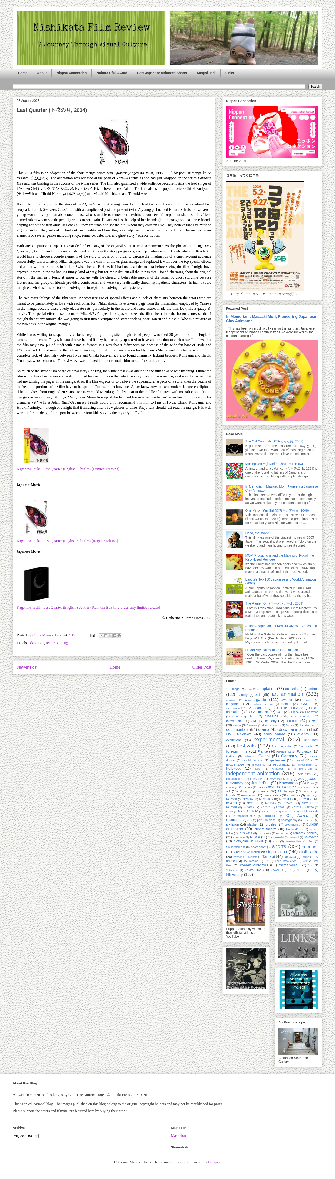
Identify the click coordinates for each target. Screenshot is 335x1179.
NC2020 (265, 807)
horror (257, 768)
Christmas (311, 712)
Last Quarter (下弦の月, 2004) (52, 110)
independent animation (253, 773)
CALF (306, 704)
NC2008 (231, 799)
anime (313, 688)
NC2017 (307, 803)
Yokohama (232, 870)
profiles (271, 824)
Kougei (230, 787)
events (303, 734)
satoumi (294, 837)
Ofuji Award (297, 815)
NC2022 (296, 807)
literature (303, 787)
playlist (252, 824)
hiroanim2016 (235, 764)
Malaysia (245, 791)
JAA (301, 779)
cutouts (292, 721)
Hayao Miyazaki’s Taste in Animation (271, 650)
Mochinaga (286, 791)
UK (266, 861)
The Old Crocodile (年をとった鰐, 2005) (274, 441)
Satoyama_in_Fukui (248, 841)
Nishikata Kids (309, 811)
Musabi (231, 795)
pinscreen (308, 820)
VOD (305, 861)
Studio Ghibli (308, 852)
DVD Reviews (239, 734)
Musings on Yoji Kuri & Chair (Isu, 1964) (274, 464)
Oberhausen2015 (244, 816)
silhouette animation (246, 852)
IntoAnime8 (275, 779)
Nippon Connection (72, 73)
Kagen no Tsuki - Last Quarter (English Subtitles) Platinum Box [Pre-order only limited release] (88, 607)
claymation (234, 721)
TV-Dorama (250, 861)
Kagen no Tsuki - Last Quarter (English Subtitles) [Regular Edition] (67, 541)
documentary (237, 729)
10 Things (232, 689)
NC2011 (285, 799)
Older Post (201, 667)
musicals (294, 795)
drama (263, 729)
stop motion (276, 851)
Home (22, 73)
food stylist (306, 746)
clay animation (301, 716)
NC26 (310, 807)
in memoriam (303, 768)
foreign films (237, 751)
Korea (310, 783)
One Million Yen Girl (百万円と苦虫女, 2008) (277, 510)
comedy (271, 721)
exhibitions (233, 740)
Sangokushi (206, 73)
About (42, 73)
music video (272, 795)
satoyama (311, 837)
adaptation (36, 643)
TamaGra (290, 857)
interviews (256, 779)
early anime (274, 734)
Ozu (249, 820)
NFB (241, 811)
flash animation (282, 746)
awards (286, 700)
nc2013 (231, 803)
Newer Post (27, 667)
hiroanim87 (258, 764)
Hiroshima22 (281, 764)
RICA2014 (245, 833)
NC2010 (265, 799)
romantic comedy (305, 833)
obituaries (271, 816)
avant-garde (255, 699)
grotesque (277, 760)
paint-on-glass (266, 820)
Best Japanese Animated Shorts (162, 73)
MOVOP (308, 791)
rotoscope (239, 837)
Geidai (264, 756)
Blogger (214, 1162)
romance (282, 833)
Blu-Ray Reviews (262, 704)
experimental (269, 739)
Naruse (310, 795)
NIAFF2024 (288, 811)
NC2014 (252, 803)
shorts (279, 846)
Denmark (252, 725)
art (257, 694)
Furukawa (304, 751)
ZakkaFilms (253, 870)
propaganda (292, 824)
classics (271, 716)
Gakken (231, 756)
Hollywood (233, 768)
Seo (310, 841)
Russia (255, 837)
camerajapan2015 (236, 708)
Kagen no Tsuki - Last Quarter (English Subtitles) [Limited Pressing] (68, 469)
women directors (253, 865)
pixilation (232, 824)
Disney (290, 725)
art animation (287, 694)
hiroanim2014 (304, 760)
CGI (279, 712)
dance (237, 725)
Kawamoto (288, 783)
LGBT (286, 787)
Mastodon (178, 1136)
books (285, 704)
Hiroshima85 (305, 764)
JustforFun (260, 783)
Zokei (275, 870)
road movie (264, 833)
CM (253, 721)
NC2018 (231, 807)
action (248, 689)
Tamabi (268, 856)
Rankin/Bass (294, 829)
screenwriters (294, 841)
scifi (275, 841)
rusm (184, 1162)
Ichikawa (277, 768)
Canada (260, 708)
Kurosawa (245, 787)
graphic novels (252, 760)
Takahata (252, 857)
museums (248, 795)
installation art (235, 779)
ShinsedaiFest (235, 847)
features (52, 643)
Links (229, 73)
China (295, 712)
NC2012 (305, 799)
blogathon (233, 704)
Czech (313, 721)
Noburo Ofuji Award (112, 73)
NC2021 (281, 807)
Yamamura (288, 865)
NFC (255, 811)
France (263, 751)
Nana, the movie (257, 533)
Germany (289, 756)
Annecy (243, 695)
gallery (247, 756)
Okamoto (232, 820)
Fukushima (283, 751)
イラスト (296, 870)
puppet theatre (265, 829)
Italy (290, 779)
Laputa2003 (266, 787)
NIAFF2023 (270, 811)
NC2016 (289, 803)
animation (292, 689)
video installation (286, 861)
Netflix (229, 811)
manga (65, 643)
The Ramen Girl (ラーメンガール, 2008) (274, 603)
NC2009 (248, 799)
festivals (246, 746)
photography (289, 820)
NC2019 (248, 807)
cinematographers (244, 716)
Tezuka (305, 857)
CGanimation (258, 712)
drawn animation (293, 729)
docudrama (306, 725)
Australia (231, 700)
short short (258, 847)
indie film (304, 774)
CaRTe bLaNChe (290, 708)
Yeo (310, 865)
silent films (310, 847)
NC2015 (270, 803)
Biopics (308, 700)
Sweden (237, 857)
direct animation (271, 725)
